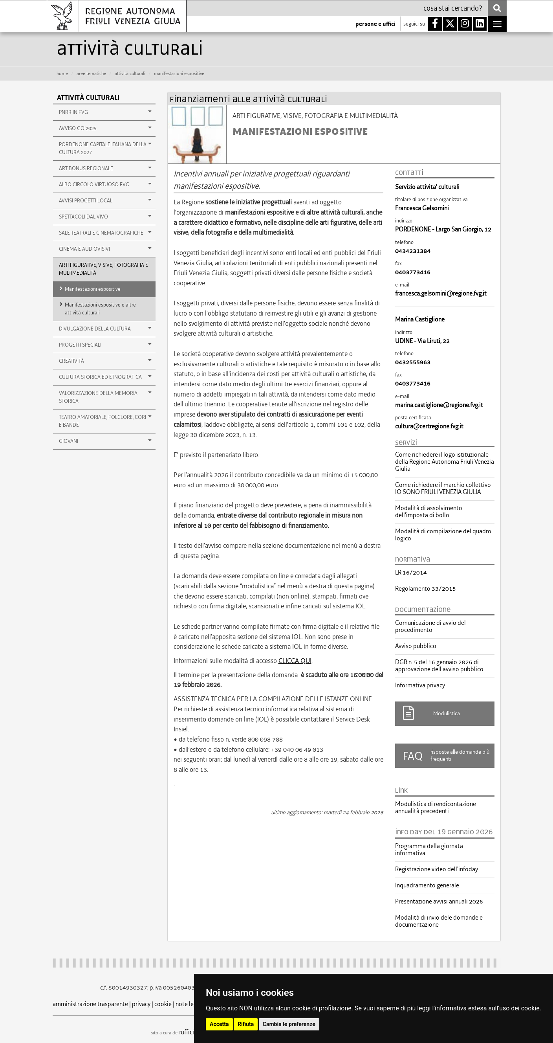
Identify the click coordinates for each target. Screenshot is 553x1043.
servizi (406, 442)
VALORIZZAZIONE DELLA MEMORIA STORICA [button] (105, 396)
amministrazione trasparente (90, 1004)
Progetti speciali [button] (105, 344)
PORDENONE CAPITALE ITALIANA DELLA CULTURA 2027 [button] (105, 148)
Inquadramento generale (427, 885)
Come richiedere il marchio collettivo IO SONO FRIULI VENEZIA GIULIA (443, 488)
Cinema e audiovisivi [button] (105, 248)
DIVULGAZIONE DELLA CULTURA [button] (105, 328)
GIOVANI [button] (105, 440)
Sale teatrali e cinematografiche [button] (105, 232)
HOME (62, 73)
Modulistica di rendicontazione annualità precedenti (435, 808)
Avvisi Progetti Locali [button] (105, 200)
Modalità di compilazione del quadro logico (443, 535)
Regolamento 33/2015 (425, 588)
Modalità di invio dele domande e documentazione (439, 921)
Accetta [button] (219, 1024)
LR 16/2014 (411, 572)
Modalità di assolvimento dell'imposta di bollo (428, 512)
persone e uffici (375, 24)
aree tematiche (91, 73)
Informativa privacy (420, 685)
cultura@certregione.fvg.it (429, 426)
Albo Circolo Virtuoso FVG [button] (105, 184)
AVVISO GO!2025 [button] (105, 128)
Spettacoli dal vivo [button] (105, 216)
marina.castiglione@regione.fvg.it (439, 405)
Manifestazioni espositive (93, 289)
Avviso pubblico (415, 646)
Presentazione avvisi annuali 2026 (439, 901)
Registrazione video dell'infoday (436, 869)
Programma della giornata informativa (429, 850)
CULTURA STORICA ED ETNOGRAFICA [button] (105, 376)
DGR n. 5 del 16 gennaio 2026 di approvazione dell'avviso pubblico (439, 666)
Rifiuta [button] (246, 1024)
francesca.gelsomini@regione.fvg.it (441, 293)
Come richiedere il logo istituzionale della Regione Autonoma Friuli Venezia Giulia (444, 461)
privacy (141, 1004)
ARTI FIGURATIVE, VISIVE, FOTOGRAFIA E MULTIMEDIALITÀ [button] (103, 269)
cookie (163, 1004)
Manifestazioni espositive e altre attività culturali (100, 308)
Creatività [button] (105, 360)
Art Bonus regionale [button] (105, 168)
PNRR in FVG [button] (105, 112)
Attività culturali (88, 97)
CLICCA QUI (294, 660)
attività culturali (130, 73)
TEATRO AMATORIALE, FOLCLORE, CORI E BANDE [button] (105, 420)
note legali (189, 1004)
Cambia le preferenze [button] (289, 1024)
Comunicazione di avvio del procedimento (430, 626)
